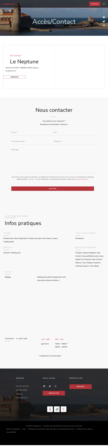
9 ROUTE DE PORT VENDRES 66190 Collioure (32, 66)
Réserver (94, 4)
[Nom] (74, 132)
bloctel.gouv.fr (31, 182)
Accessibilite (11, 435)
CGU (25, 432)
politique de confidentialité (81, 182)
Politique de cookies (86, 432)
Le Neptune (8, 3)
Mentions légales (14, 432)
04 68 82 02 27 (16, 70)
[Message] (52, 162)
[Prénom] (31, 132)
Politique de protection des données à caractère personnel (52, 432)
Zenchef (78, 429)
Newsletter (54, 396)
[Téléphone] (74, 142)
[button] (103, 3)
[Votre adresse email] (31, 142)
